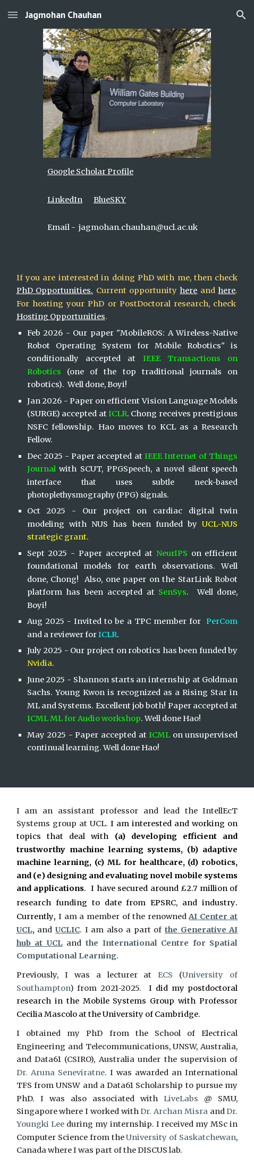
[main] (127, 171)
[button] (13, 14)
